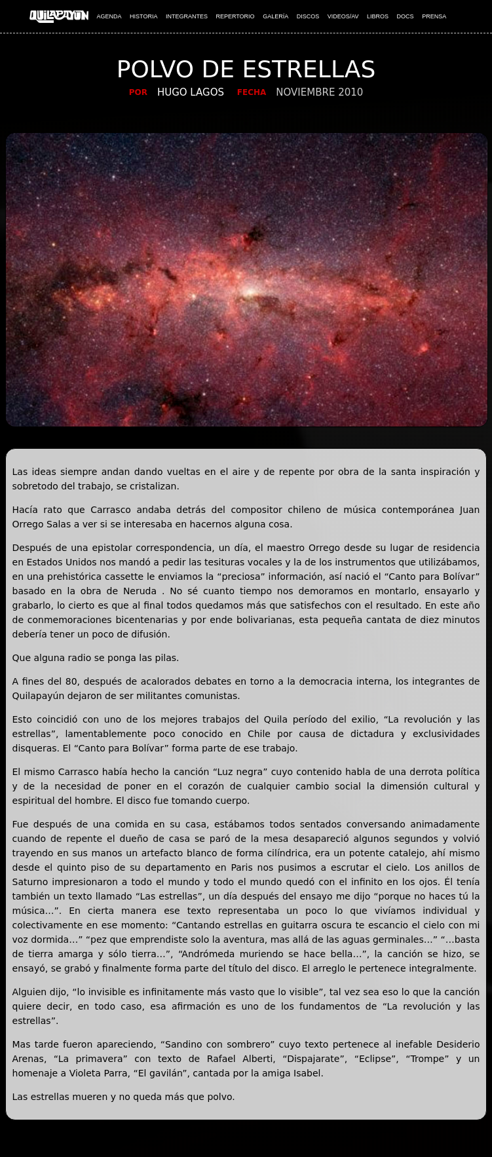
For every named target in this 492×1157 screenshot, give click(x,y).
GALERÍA (275, 16)
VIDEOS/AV (343, 16)
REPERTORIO (235, 16)
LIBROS (377, 16)
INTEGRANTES (187, 16)
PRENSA (434, 16)
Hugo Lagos (190, 92)
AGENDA (109, 16)
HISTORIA (143, 16)
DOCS (405, 16)
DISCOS (308, 16)
